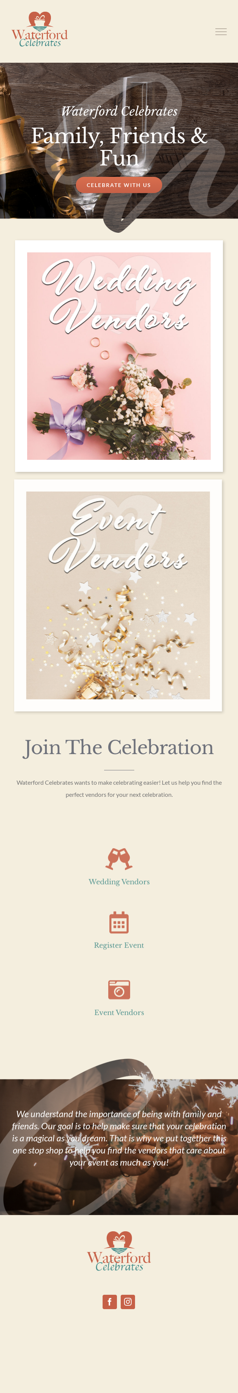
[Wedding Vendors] (119, 256)
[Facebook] (110, 1302)
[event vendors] (116, 495)
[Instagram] (128, 1302)
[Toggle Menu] (221, 31)
